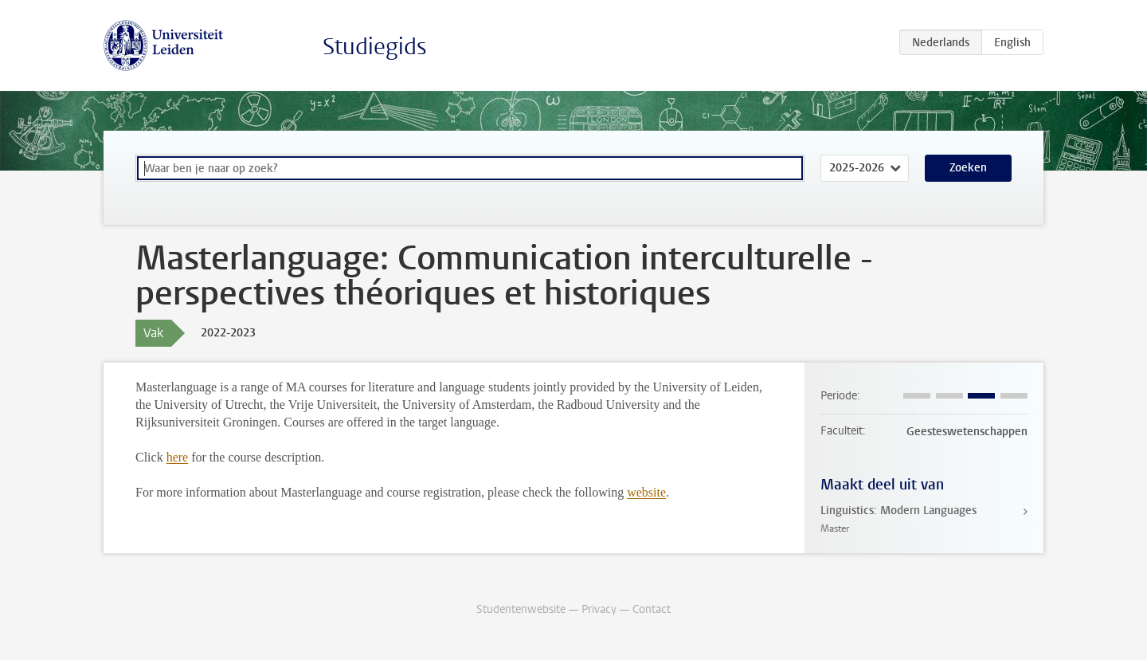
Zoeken (968, 167)
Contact (651, 609)
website (646, 492)
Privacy (599, 609)
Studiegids (375, 46)
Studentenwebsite (521, 609)
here (177, 457)
